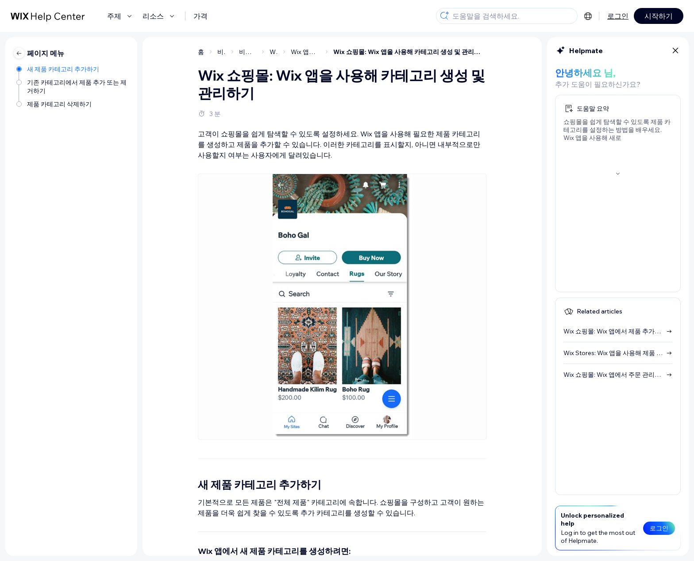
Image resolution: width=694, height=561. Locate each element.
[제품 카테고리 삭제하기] (72, 103)
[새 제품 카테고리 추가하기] (72, 68)
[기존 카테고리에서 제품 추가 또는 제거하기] (72, 86)
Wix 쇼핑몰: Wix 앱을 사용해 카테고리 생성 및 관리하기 (409, 52)
